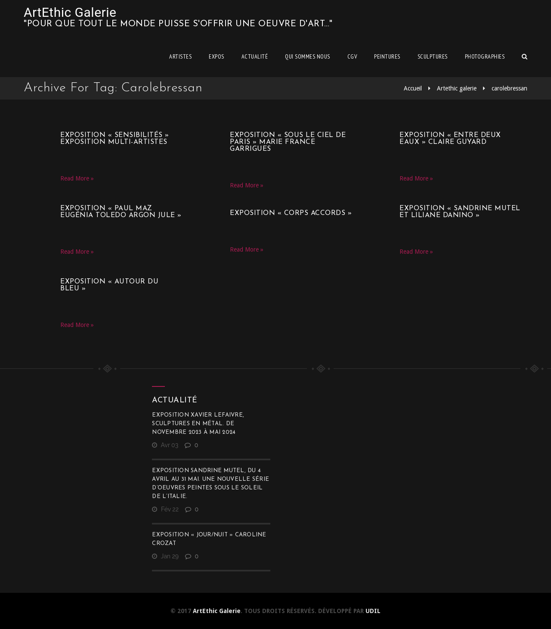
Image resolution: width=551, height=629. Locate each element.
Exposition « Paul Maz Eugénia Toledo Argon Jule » (121, 212)
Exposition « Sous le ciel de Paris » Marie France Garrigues (288, 142)
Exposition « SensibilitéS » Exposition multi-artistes (114, 139)
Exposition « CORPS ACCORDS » (291, 213)
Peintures (387, 56)
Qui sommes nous (307, 56)
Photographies (485, 56)
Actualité (254, 56)
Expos (216, 56)
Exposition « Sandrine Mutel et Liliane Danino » (459, 212)
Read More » (77, 178)
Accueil (413, 88)
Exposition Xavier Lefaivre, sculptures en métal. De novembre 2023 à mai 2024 (198, 423)
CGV (352, 56)
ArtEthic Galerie (70, 12)
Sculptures (433, 56)
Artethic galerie (457, 88)
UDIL (373, 610)
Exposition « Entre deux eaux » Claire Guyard (450, 139)
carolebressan (509, 88)
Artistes (180, 56)
